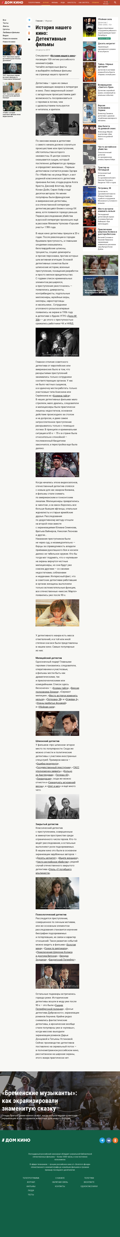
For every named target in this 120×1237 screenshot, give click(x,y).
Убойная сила (46, 706)
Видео (6, 35)
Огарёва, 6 (71, 699)
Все (4, 20)
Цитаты (6, 29)
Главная (39, 21)
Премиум (95, 2)
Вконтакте (89, 1182)
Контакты (60, 1186)
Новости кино (9, 42)
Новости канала (10, 38)
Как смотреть (84, 2)
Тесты (5, 23)
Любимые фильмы (11, 32)
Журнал (46, 2)
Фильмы (55, 2)
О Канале (60, 1178)
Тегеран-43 (62, 774)
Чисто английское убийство (52, 861)
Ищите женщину (68, 858)
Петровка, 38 (54, 699)
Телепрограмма (34, 2)
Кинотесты (72, 2)
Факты (6, 26)
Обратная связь (60, 1182)
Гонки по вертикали (56, 948)
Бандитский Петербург (61, 959)
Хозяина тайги (61, 395)
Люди (63, 2)
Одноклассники (89, 1186)
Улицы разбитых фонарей (51, 703)
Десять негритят (46, 858)
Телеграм (89, 1178)
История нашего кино (63, 55)
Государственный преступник (53, 767)
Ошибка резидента (47, 763)
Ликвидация (44, 778)
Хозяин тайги (60, 688)
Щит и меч (54, 786)
